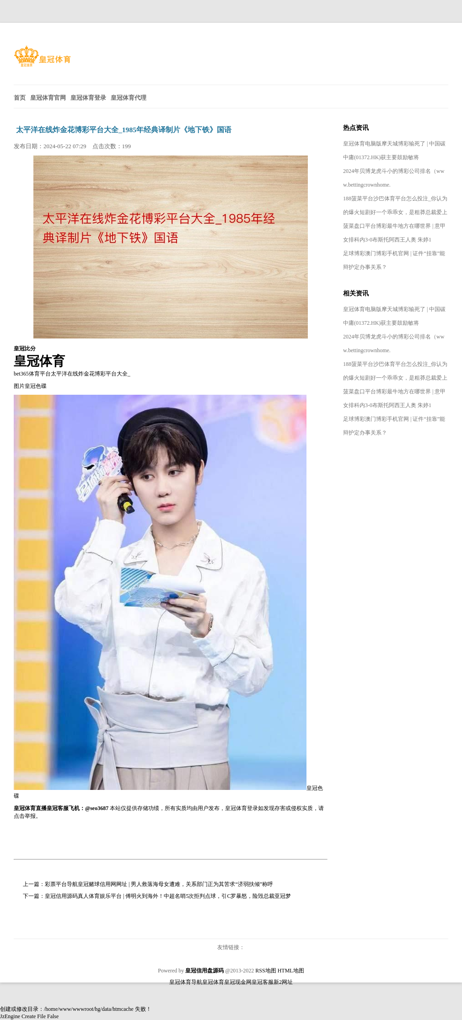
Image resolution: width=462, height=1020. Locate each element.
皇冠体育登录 (241, 808)
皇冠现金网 (238, 982)
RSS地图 (265, 970)
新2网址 (283, 982)
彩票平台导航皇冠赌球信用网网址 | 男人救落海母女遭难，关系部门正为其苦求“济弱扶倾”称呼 (159, 884)
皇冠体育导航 (185, 982)
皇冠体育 (213, 982)
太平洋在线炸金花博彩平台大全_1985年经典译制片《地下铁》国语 (123, 130)
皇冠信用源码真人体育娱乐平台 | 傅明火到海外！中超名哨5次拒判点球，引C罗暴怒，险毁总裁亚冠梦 (168, 896)
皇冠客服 (263, 982)
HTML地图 (291, 970)
